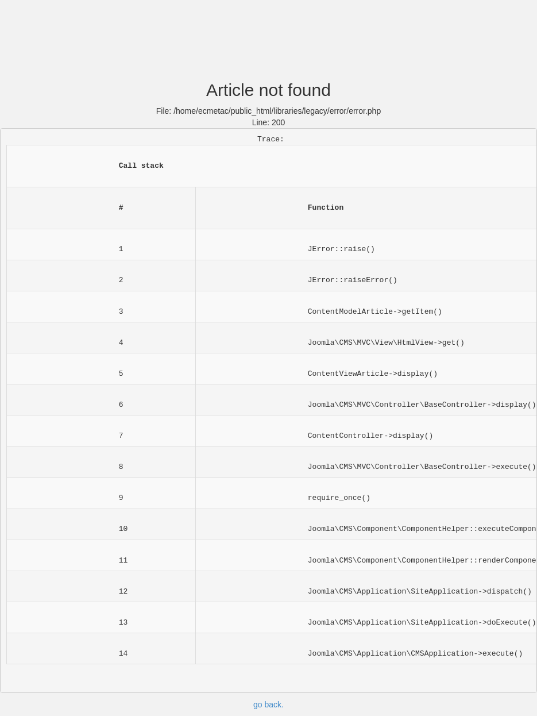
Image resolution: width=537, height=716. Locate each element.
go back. (268, 704)
